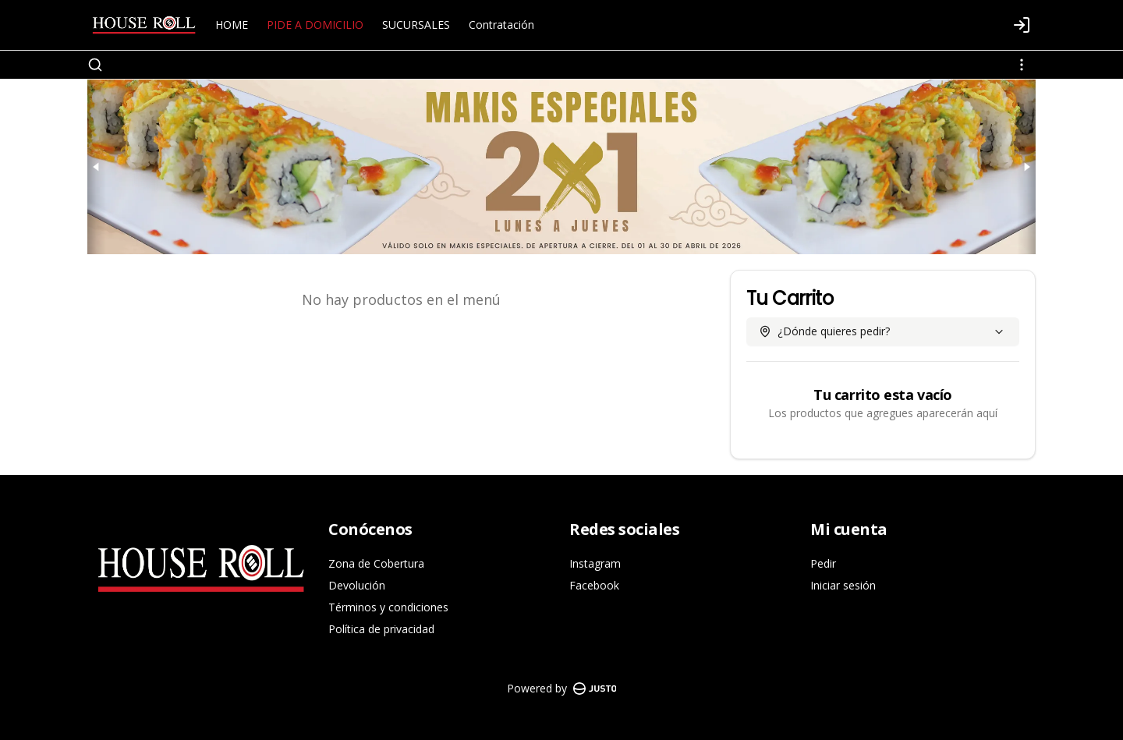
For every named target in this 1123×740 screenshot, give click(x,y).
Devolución (356, 585)
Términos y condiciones (388, 607)
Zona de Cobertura (376, 563)
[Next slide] (1026, 167)
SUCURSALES (416, 24)
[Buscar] (95, 65)
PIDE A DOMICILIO (315, 24)
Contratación (501, 24)
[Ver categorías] (1022, 65)
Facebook (594, 585)
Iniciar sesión (843, 585)
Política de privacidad (381, 628)
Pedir (823, 563)
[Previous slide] (96, 167)
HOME (231, 24)
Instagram (595, 563)
